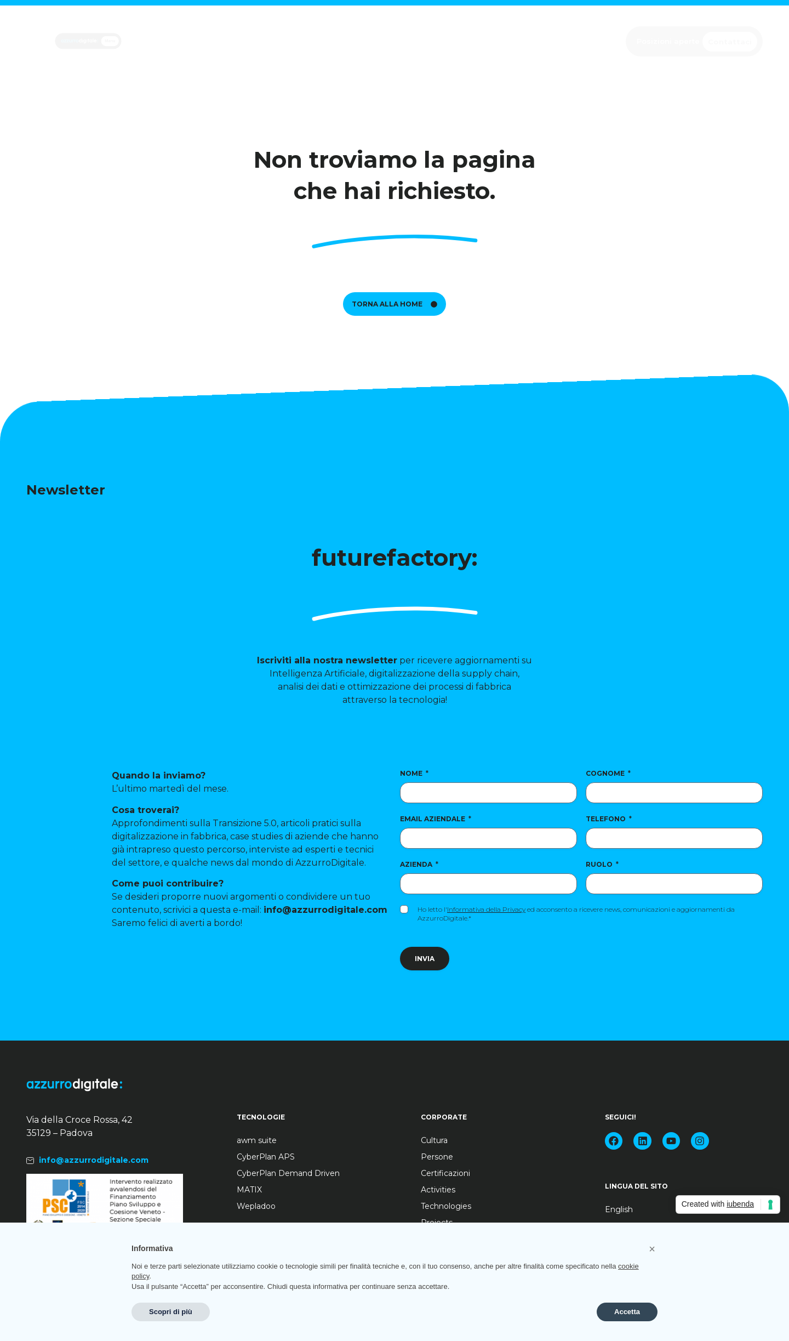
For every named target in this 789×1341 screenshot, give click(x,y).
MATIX (249, 1190)
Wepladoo (256, 1206)
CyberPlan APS (266, 1157)
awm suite (257, 1140)
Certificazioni (445, 1173)
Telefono (609, 818)
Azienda (419, 864)
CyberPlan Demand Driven (288, 1173)
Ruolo (602, 864)
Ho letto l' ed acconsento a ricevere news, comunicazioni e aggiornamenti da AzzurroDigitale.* (576, 913)
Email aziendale (435, 818)
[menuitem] (665, 1209)
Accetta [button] (627, 1312)
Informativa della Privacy (486, 909)
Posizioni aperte (668, 41)
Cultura (434, 1140)
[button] (652, 1249)
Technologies (446, 1206)
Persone (437, 1157)
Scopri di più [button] (170, 1312)
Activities (438, 1190)
